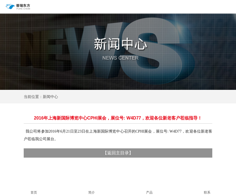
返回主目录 (118, 153)
